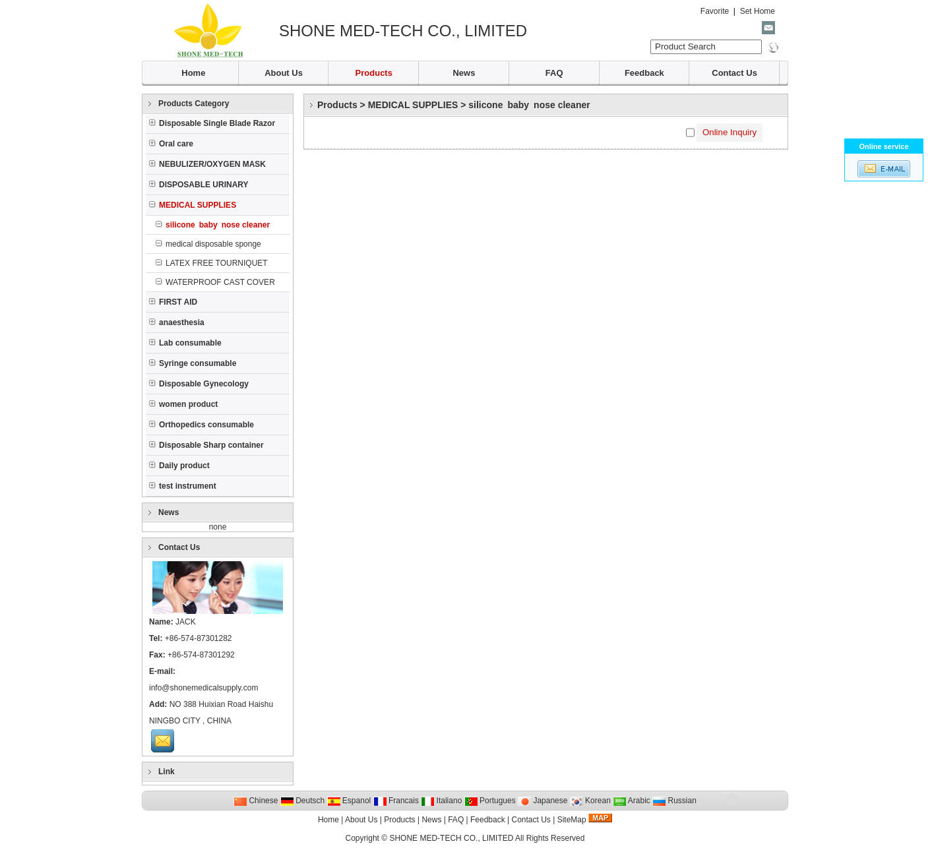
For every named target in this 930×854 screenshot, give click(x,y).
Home (193, 73)
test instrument (182, 486)
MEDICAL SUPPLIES (413, 105)
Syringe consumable (192, 363)
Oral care (171, 143)
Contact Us (734, 73)
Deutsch (302, 800)
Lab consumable (185, 343)
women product (183, 404)
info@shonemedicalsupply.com (203, 687)
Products (374, 73)
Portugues (490, 800)
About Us (283, 73)
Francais (396, 800)
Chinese (255, 800)
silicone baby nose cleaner (529, 105)
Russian (674, 800)
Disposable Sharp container (206, 445)
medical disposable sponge (208, 244)
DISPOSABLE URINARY (199, 184)
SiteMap (571, 819)
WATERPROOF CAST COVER (215, 282)
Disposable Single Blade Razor (212, 123)
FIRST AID (173, 302)
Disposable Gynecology (199, 383)
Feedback (644, 73)
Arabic (631, 800)
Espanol (349, 800)
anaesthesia (176, 322)
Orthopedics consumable (201, 424)
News (463, 73)
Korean (590, 800)
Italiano (441, 800)
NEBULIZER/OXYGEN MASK (207, 164)
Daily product (179, 465)
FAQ (554, 73)
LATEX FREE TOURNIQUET (212, 263)
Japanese (542, 800)
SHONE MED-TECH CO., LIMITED (451, 838)
